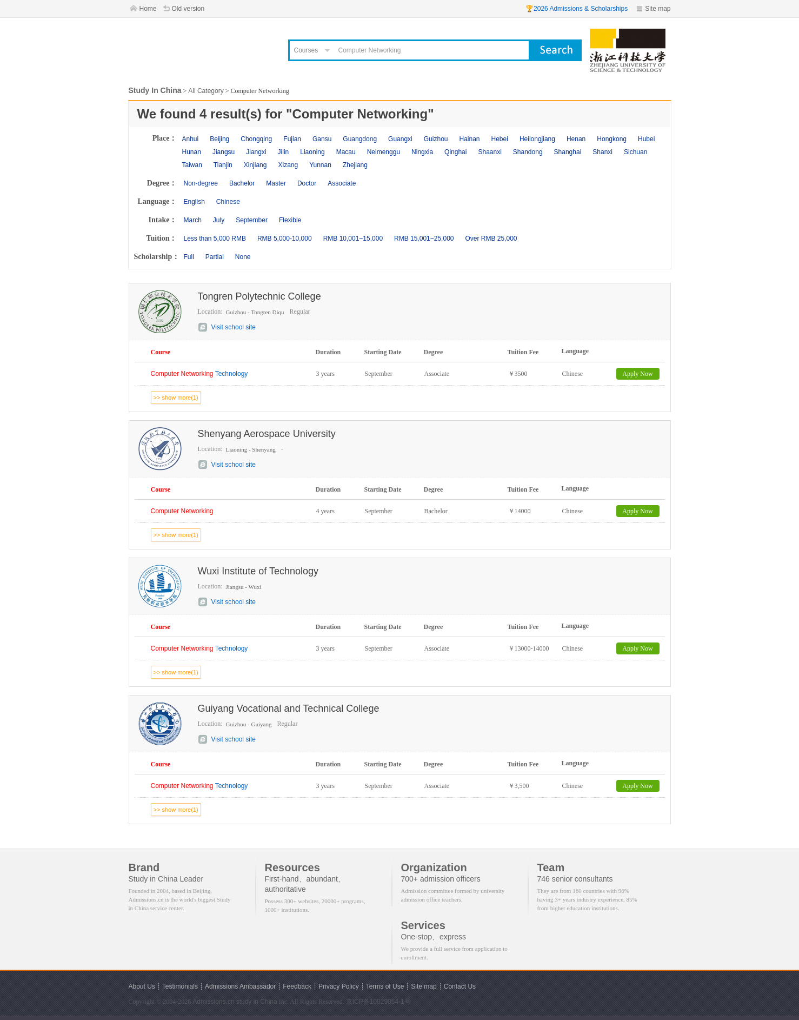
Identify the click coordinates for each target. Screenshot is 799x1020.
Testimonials (180, 986)
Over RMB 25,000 (491, 238)
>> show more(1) (176, 397)
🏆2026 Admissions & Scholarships (576, 8)
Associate (342, 183)
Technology (199, 373)
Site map (657, 8)
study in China (256, 1001)
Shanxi (602, 152)
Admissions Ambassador (240, 986)
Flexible (290, 220)
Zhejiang (355, 165)
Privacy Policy (338, 986)
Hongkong (612, 139)
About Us (142, 986)
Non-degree (201, 183)
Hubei (646, 139)
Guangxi (400, 139)
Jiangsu (223, 152)
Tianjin (223, 165)
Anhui (190, 139)
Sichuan (635, 152)
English (194, 202)
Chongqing (256, 139)
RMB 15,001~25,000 (424, 238)
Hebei (499, 139)
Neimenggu (383, 152)
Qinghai (455, 152)
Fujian (292, 139)
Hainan (469, 139)
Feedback (297, 986)
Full (189, 257)
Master (276, 183)
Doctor (306, 183)
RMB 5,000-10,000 (284, 238)
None (243, 257)
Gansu (321, 139)
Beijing (219, 139)
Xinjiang (255, 165)
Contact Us (460, 986)
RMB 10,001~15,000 (353, 238)
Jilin (283, 152)
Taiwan (192, 165)
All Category (205, 91)
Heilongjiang (537, 139)
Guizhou (436, 139)
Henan (576, 139)
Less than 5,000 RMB (215, 238)
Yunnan (320, 165)
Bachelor (242, 183)
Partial (214, 257)
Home (148, 8)
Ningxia (422, 152)
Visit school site (233, 327)
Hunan (191, 152)
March (193, 220)
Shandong (528, 152)
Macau (346, 152)
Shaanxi (489, 152)
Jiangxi (256, 152)
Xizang (288, 165)
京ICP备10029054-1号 (378, 1001)
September (252, 220)
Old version (188, 8)
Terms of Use (385, 986)
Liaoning (312, 152)
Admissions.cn (213, 1001)
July (218, 220)
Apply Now (637, 373)
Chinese (228, 202)
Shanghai (568, 152)
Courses (306, 50)
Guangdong (360, 139)
